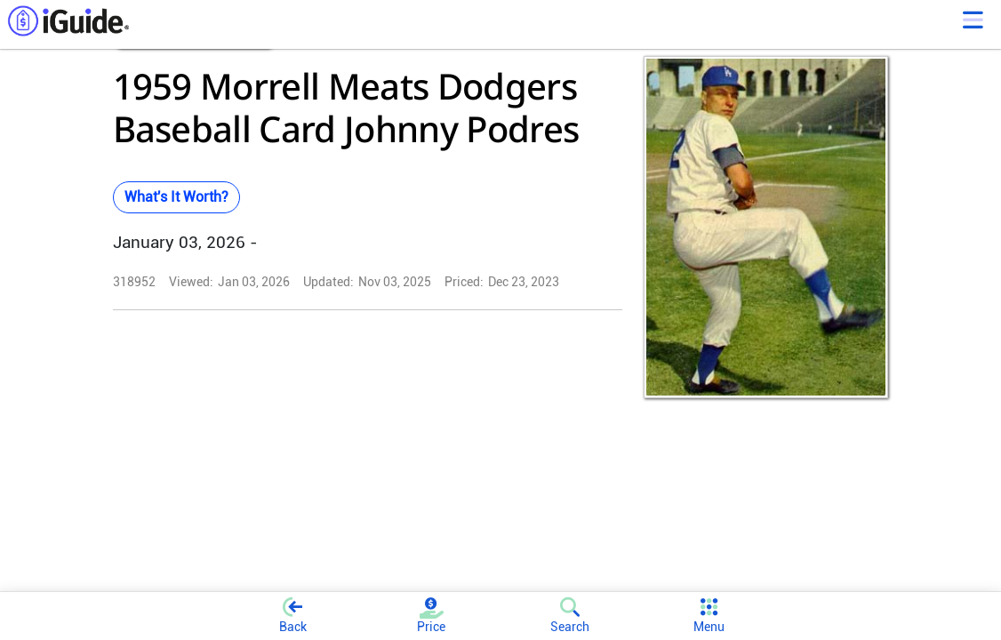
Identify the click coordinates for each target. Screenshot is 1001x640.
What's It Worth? (176, 196)
